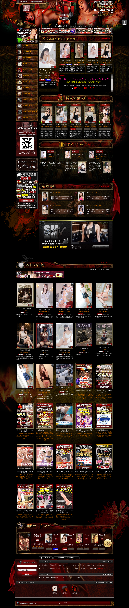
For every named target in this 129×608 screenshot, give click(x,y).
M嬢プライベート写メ (81, 568)
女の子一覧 (81, 565)
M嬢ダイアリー (91, 565)
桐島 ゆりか (92, 60)
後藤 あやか (97, 545)
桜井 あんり (82, 545)
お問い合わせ (55, 577)
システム (61, 565)
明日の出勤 (53, 565)
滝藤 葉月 (51, 545)
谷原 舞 (103, 310)
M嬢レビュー (102, 565)
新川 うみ (83, 310)
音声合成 (84, 348)
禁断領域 (44, 350)
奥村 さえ (46, 125)
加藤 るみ (65, 60)
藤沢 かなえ (89, 125)
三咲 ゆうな (60, 125)
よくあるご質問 (45, 577)
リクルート (80, 577)
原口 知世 (37, 544)
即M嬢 (91, 568)
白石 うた (24, 390)
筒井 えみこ (104, 125)
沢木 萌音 (105, 60)
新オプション (103, 347)
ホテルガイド (67, 568)
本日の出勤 (44, 565)
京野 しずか (77, 154)
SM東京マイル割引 (55, 568)
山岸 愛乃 (78, 60)
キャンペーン (70, 565)
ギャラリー (44, 568)
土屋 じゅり (43, 75)
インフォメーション (68, 577)
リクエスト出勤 (25, 308)
